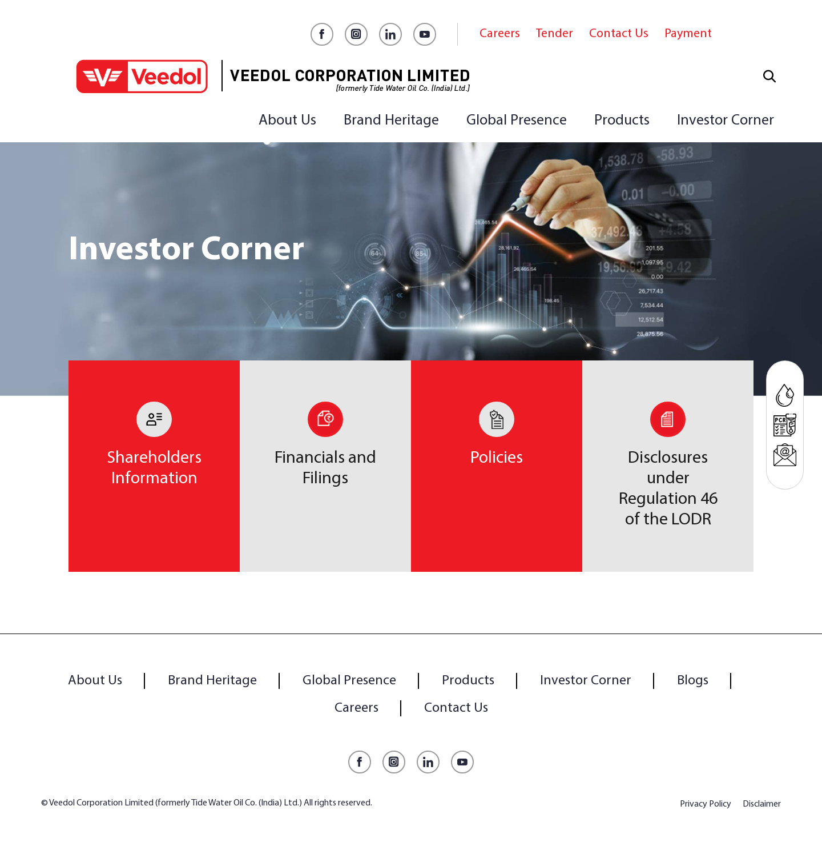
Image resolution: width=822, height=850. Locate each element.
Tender (554, 34)
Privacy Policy (705, 804)
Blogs (692, 681)
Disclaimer (762, 804)
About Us (287, 121)
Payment (688, 34)
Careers (500, 34)
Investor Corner (725, 121)
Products (622, 121)
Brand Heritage (391, 121)
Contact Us (618, 34)
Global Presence (516, 121)
